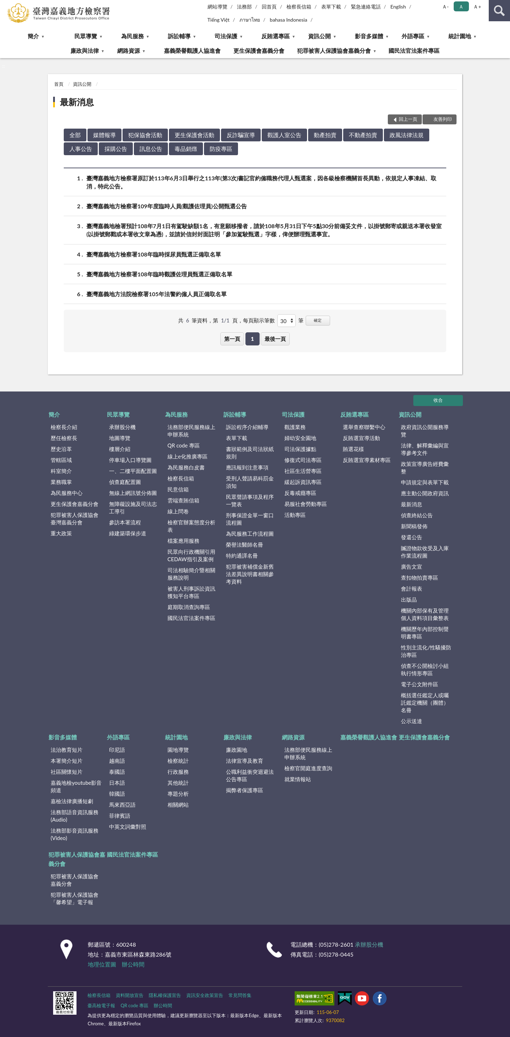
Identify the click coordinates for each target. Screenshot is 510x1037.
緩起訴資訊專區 (303, 482)
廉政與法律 (84, 50)
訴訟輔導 (179, 36)
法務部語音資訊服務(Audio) (74, 816)
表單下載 (331, 7)
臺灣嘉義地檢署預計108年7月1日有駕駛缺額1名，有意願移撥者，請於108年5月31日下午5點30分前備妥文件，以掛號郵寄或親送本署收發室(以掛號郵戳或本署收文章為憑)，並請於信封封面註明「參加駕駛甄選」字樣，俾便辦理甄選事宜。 (264, 229)
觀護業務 (295, 427)
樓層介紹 (119, 449)
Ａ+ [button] (477, 7)
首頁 (58, 84)
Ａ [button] (461, 7)
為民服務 (132, 36)
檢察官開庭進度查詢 (308, 768)
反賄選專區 (275, 36)
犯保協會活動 (145, 134)
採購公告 (115, 148)
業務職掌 (61, 482)
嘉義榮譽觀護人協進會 (192, 50)
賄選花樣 (353, 449)
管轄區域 (61, 460)
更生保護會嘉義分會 (258, 50)
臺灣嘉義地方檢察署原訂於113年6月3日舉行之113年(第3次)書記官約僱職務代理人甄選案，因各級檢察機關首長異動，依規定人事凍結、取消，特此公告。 (261, 182)
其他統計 (178, 782)
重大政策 (61, 533)
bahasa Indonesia (288, 20)
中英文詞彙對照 (127, 826)
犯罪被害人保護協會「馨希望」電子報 (74, 898)
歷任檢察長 (64, 438)
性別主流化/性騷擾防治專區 (426, 651)
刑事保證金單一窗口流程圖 (250, 519)
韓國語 (117, 793)
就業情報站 (297, 779)
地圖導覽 (119, 438)
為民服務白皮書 (186, 467)
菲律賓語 (119, 815)
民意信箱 (178, 489)
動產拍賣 (325, 134)
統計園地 (459, 36)
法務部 (244, 7)
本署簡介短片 (67, 760)
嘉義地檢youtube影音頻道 (76, 786)
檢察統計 (178, 760)
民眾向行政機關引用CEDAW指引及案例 (191, 555)
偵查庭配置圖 (125, 482)
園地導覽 (178, 749)
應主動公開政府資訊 (425, 493)
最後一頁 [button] (275, 339)
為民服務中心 (67, 493)
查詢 (499, 10)
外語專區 (413, 36)
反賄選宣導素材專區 (367, 460)
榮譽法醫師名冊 (244, 544)
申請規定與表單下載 (425, 482)
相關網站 (178, 804)
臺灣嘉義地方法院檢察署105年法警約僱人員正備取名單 (156, 294)
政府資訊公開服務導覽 (425, 431)
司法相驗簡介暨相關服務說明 (191, 574)
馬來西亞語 (122, 804)
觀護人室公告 (284, 134)
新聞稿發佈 (414, 526)
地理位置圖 (102, 964)
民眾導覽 (85, 36)
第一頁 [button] (232, 339)
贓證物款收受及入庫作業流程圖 (425, 552)
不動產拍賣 (363, 134)
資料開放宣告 (129, 995)
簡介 (33, 36)
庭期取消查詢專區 (189, 607)
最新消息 (77, 102)
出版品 (409, 599)
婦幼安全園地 (300, 438)
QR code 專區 (184, 445)
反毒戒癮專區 (300, 493)
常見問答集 (239, 995)
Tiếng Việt (219, 20)
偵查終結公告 (417, 515)
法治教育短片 (67, 749)
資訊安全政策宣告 (204, 995)
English (398, 7)
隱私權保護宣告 (165, 995)
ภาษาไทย (249, 20)
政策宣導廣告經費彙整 (425, 467)
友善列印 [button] (443, 119)
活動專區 (295, 515)
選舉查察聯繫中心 (364, 427)
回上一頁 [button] (408, 119)
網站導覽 (217, 7)
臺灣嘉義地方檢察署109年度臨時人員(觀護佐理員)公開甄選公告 (166, 206)
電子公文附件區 (419, 684)
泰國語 (117, 771)
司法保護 (226, 36)
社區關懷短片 (67, 771)
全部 (75, 134)
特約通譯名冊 (242, 555)
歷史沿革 (61, 449)
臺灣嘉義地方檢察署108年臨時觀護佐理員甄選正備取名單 (159, 274)
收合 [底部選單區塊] (438, 400)
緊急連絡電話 (366, 7)
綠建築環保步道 (127, 533)
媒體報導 (104, 134)
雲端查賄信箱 (183, 500)
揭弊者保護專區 (244, 790)
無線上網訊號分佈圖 (133, 493)
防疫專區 (221, 148)
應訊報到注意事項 (247, 467)
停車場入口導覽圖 (130, 460)
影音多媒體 (369, 36)
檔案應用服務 (183, 540)
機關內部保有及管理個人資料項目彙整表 (425, 614)
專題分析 (178, 793)
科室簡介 (61, 471)
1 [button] (252, 339)
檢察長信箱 (299, 7)
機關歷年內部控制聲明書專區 (425, 632)
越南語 (117, 760)
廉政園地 (236, 749)
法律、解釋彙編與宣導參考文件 (425, 449)
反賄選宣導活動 (361, 438)
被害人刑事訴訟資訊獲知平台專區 (191, 592)
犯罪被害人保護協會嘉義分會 (334, 50)
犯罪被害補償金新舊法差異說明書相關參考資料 (250, 574)
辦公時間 (133, 964)
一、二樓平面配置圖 (133, 471)
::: (5, 5)
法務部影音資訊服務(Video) (74, 834)
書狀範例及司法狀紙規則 (250, 453)
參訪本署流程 (125, 522)
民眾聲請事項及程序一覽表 (250, 500)
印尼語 (117, 749)
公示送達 (411, 721)
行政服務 (178, 771)
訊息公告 (151, 148)
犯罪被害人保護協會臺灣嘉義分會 (74, 518)
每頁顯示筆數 (259, 320)
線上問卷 (178, 511)
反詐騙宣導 (241, 134)
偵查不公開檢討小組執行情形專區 (425, 669)
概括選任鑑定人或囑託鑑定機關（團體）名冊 (425, 702)
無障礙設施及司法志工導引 (133, 507)
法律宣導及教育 (244, 760)
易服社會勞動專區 (305, 504)
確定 (318, 320)
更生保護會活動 (194, 134)
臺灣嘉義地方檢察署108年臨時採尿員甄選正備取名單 (153, 254)
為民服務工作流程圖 (250, 533)
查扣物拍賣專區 (419, 577)
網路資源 (128, 50)
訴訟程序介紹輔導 (247, 427)
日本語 (117, 782)
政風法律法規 (407, 134)
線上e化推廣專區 (188, 456)
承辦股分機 (122, 427)
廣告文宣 (411, 566)
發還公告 (411, 537)
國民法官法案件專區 (414, 50)
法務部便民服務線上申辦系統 (191, 431)
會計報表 (411, 588)
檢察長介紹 (64, 427)
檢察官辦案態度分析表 (191, 526)
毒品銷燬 (186, 148)
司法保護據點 (300, 449)
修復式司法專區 (303, 460)
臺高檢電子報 (101, 1005)
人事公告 (80, 148)
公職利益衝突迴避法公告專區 (250, 775)
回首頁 (269, 7)
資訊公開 (319, 36)
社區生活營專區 (303, 471)
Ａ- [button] (445, 7)
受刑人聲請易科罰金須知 (250, 482)
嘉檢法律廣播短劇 (72, 801)
